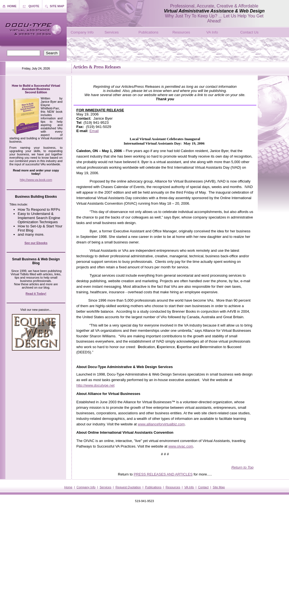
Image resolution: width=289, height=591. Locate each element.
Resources (181, 32)
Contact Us (249, 32)
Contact (203, 487)
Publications (148, 32)
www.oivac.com (180, 446)
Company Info (82, 32)
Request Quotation (128, 487)
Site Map (219, 487)
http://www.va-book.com (36, 179)
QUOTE (33, 6)
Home (68, 487)
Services (112, 32)
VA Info (212, 32)
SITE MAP (57, 6)
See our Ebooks (35, 243)
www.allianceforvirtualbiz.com (161, 424)
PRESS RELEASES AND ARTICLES (163, 474)
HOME (12, 6)
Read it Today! (36, 293)
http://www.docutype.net (95, 385)
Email (93, 131)
